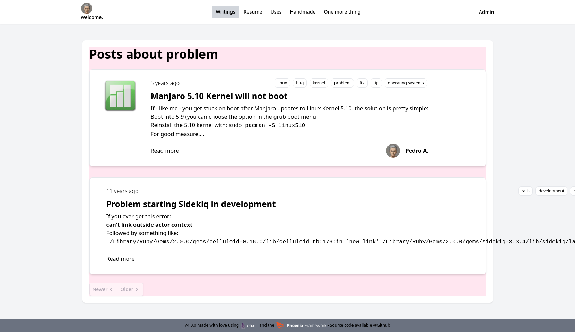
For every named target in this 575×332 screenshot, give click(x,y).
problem (342, 83)
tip (376, 83)
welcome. (92, 11)
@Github (381, 325)
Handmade (303, 11)
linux (282, 83)
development (551, 191)
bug (300, 83)
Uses (276, 11)
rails (525, 191)
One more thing (342, 11)
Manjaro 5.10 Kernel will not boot (219, 95)
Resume (253, 11)
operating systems (406, 83)
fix (362, 83)
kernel (319, 83)
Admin (486, 12)
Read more (165, 151)
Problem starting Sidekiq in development (191, 203)
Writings (225, 11)
